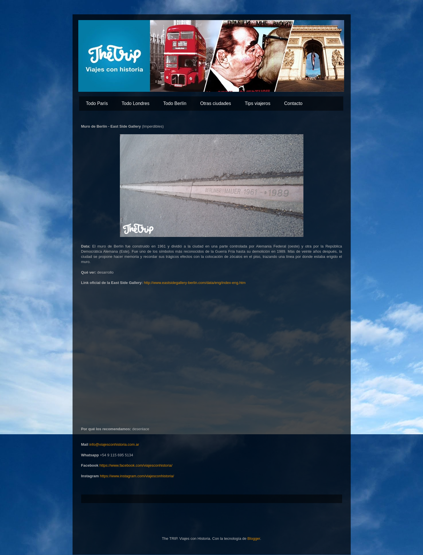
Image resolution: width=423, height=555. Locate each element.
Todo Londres (135, 103)
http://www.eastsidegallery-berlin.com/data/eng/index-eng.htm (194, 283)
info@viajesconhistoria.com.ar (114, 444)
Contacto (293, 103)
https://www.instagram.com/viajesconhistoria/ (137, 476)
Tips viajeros (257, 103)
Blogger (253, 538)
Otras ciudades (215, 103)
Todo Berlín (174, 103)
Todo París (97, 103)
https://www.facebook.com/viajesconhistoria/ (136, 465)
